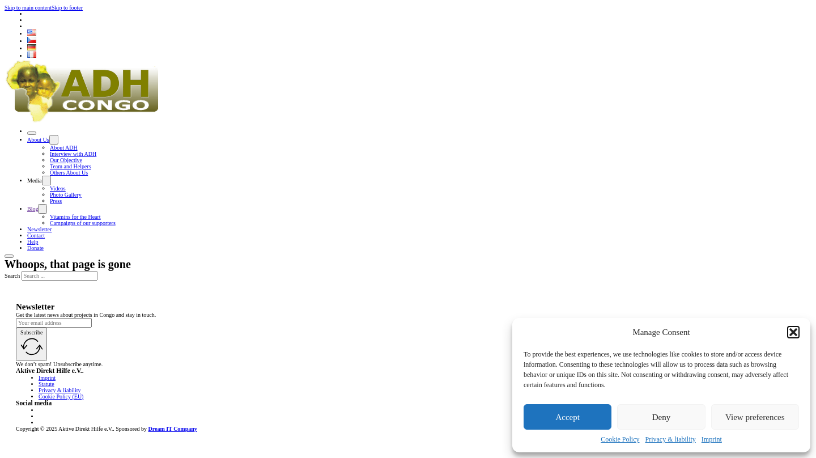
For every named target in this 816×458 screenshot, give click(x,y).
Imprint (712, 439)
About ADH (64, 148)
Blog (32, 209)
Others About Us (69, 172)
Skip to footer (67, 8)
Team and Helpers (70, 166)
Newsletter (39, 229)
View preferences (754, 417)
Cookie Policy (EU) (61, 396)
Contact (36, 235)
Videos (58, 188)
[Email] (54, 323)
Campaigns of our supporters (83, 223)
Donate (35, 248)
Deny (661, 417)
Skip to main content (28, 8)
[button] (793, 332)
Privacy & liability (670, 439)
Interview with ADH (73, 154)
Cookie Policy (620, 439)
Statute (46, 384)
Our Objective (66, 160)
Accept (567, 417)
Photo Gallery (66, 195)
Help (32, 242)
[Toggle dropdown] (53, 140)
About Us (38, 140)
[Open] (31, 133)
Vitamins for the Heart (75, 217)
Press (56, 201)
